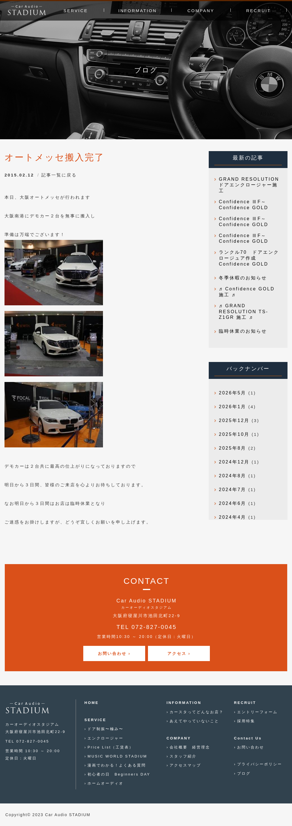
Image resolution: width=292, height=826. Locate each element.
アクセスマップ (185, 765)
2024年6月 (232, 503)
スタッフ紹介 (183, 756)
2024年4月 (232, 517)
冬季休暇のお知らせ (243, 277)
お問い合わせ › (114, 653)
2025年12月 (234, 420)
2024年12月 (234, 462)
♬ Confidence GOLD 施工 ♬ (247, 291)
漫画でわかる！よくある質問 (116, 765)
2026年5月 (232, 392)
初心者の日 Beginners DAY (118, 774)
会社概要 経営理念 (190, 747)
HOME (91, 703)
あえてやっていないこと (194, 721)
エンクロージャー (105, 738)
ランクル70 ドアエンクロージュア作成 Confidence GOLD (249, 258)
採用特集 (246, 721)
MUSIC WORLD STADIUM (117, 756)
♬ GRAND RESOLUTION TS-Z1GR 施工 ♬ (243, 311)
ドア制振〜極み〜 (105, 729)
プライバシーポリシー (259, 764)
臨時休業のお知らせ (243, 331)
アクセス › (179, 653)
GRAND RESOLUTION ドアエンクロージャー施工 (250, 185)
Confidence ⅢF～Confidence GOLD (243, 204)
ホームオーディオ (105, 783)
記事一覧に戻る (59, 175)
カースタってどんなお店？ (197, 712)
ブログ (244, 773)
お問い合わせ (250, 747)
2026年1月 (232, 406)
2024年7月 (232, 489)
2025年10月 (234, 434)
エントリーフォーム (257, 712)
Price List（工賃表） (110, 747)
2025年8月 (232, 448)
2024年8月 (232, 475)
